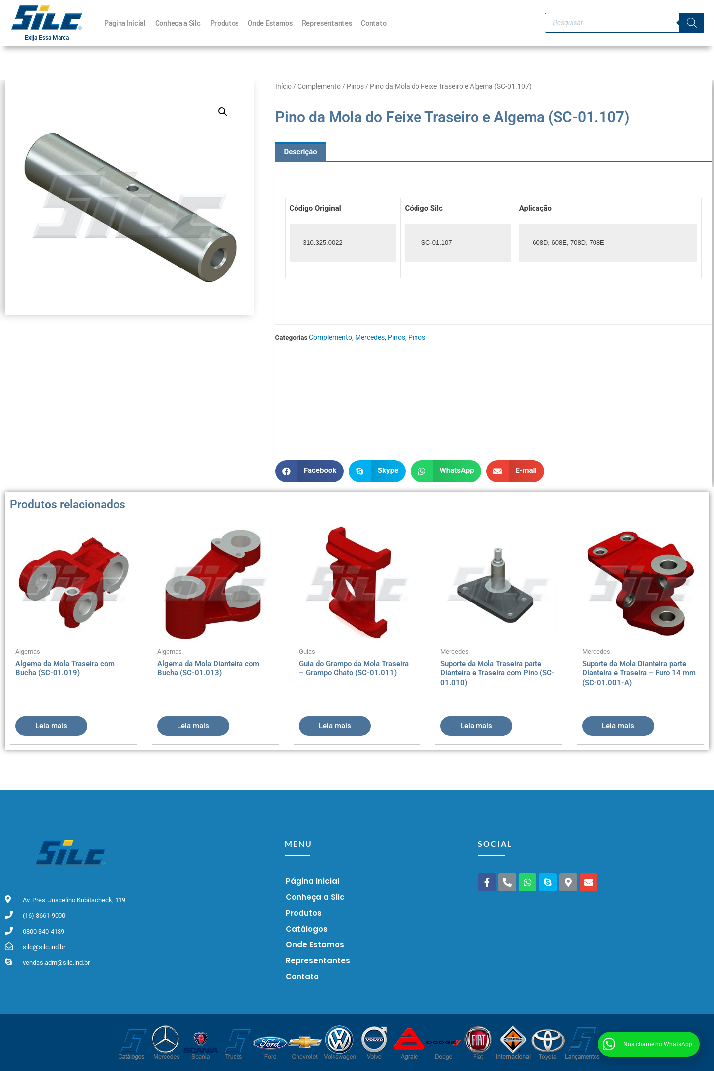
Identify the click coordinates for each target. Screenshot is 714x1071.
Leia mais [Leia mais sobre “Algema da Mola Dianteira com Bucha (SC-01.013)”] (193, 725)
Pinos (355, 86)
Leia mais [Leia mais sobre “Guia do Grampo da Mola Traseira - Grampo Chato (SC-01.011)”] (335, 725)
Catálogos (307, 929)
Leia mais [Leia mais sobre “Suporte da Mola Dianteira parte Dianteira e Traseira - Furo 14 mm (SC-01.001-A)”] (618, 725)
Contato (373, 22)
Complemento (319, 86)
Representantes (327, 22)
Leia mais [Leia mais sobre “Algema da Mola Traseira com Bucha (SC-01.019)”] (51, 725)
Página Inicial (125, 22)
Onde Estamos (270, 22)
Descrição (300, 151)
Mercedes (370, 337)
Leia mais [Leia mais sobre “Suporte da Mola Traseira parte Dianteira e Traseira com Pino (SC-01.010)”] (476, 725)
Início (283, 86)
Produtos (224, 22)
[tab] (300, 152)
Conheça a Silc (178, 22)
